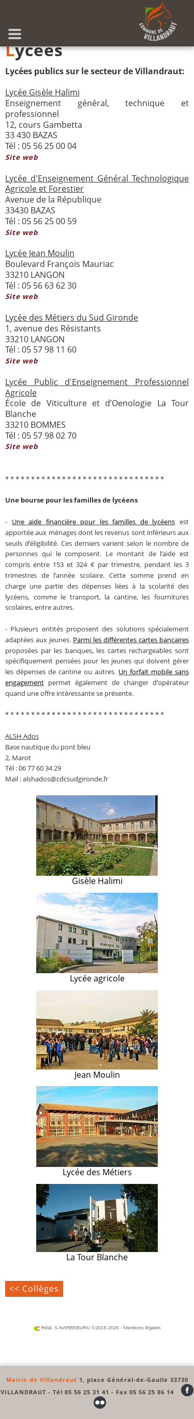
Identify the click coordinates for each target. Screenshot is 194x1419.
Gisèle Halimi (97, 841)
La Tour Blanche (97, 1223)
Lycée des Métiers (97, 1132)
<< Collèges (34, 1288)
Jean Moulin (97, 1035)
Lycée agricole (97, 938)
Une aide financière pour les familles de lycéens (93, 521)
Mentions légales (142, 1327)
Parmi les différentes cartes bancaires (131, 639)
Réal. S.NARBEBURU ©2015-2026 (76, 1327)
